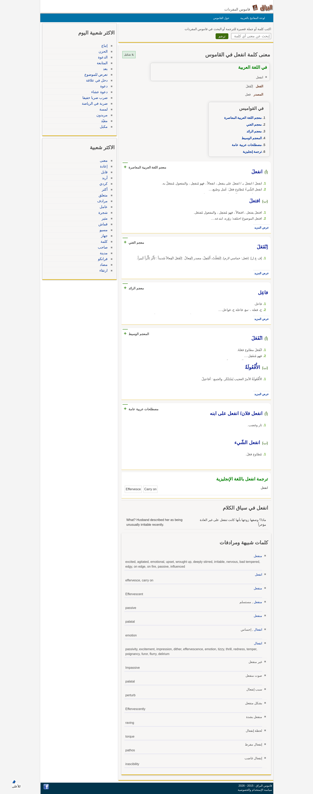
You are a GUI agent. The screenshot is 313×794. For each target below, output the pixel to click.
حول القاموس (220, 18)
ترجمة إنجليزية (251, 151)
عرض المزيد (260, 227)
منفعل (257, 556)
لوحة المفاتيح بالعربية (251, 18)
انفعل (257, 574)
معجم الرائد (253, 131)
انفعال (257, 629)
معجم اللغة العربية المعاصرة (242, 117)
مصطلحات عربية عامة (246, 145)
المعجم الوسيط (251, 138)
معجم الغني (253, 124)
